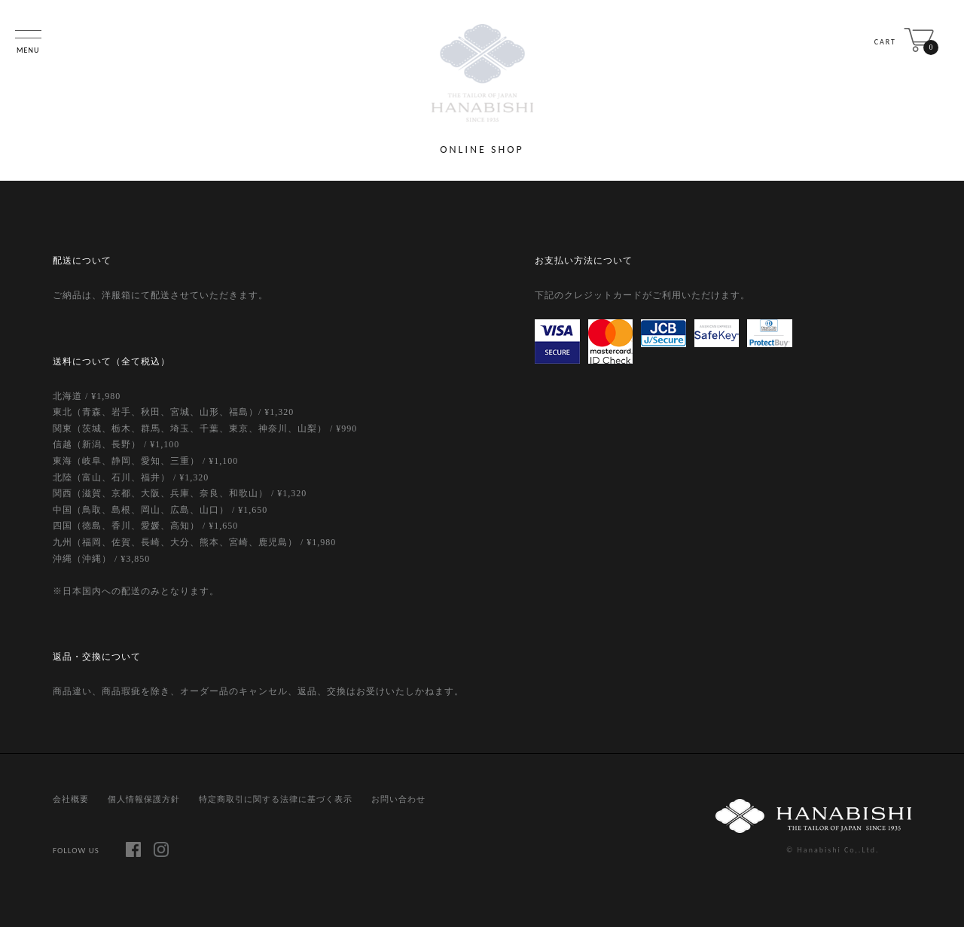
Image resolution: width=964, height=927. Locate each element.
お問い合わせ (398, 799)
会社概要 (71, 799)
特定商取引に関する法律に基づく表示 (275, 799)
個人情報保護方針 (144, 799)
